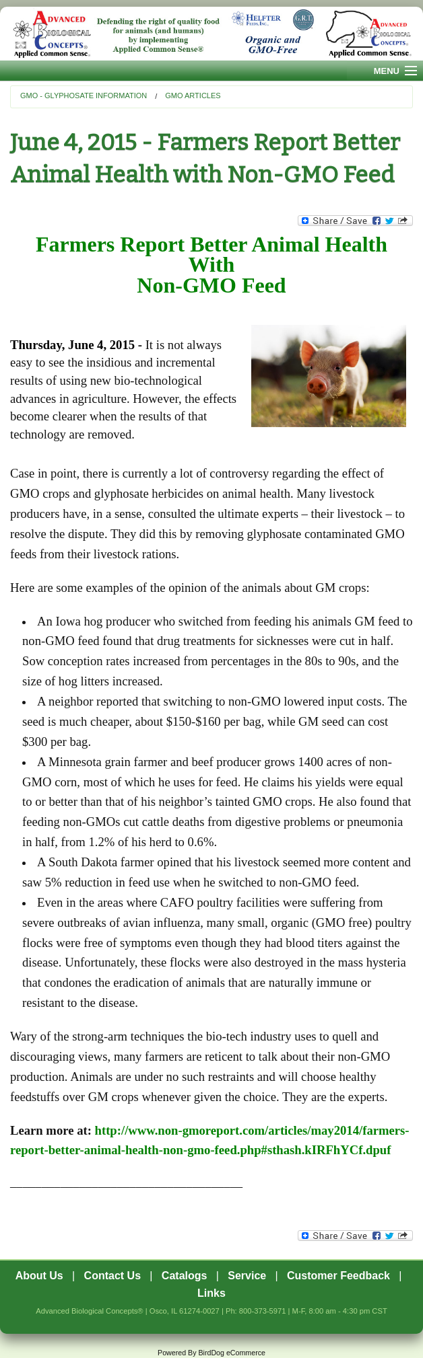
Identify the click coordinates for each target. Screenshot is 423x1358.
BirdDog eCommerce (231, 1353)
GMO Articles (192, 95)
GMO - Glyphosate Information (83, 95)
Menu (386, 71)
